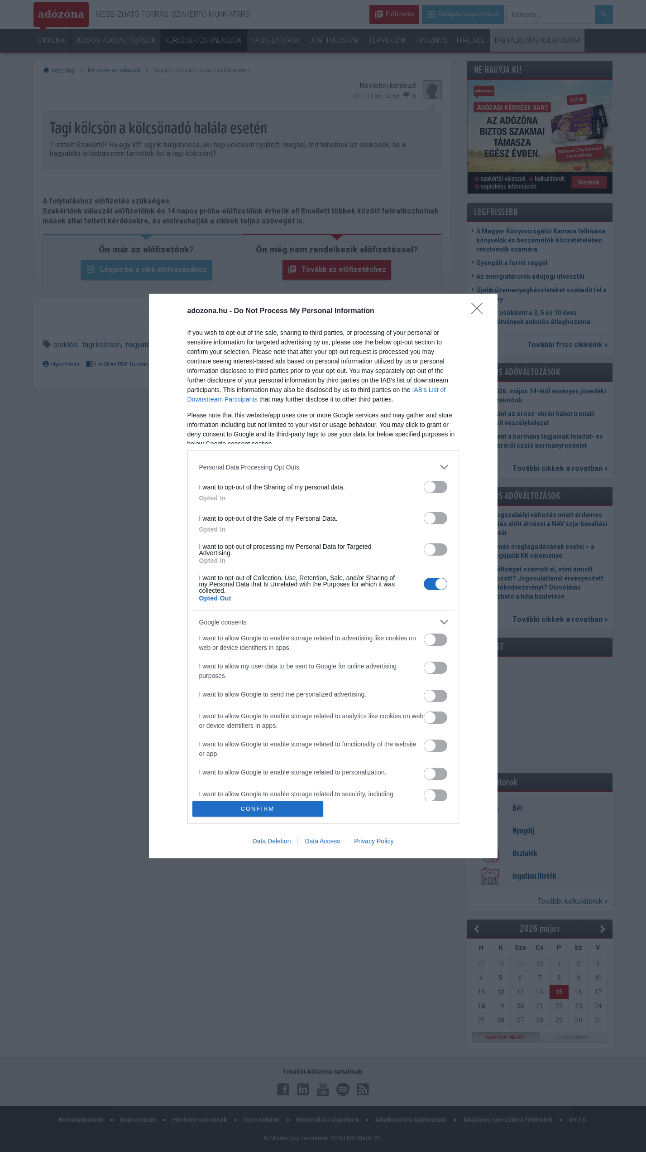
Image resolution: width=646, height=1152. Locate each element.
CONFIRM (258, 808)
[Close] (479, 311)
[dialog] (323, 576)
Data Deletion (272, 841)
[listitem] (323, 467)
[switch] (435, 487)
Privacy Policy (373, 841)
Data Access (322, 841)
